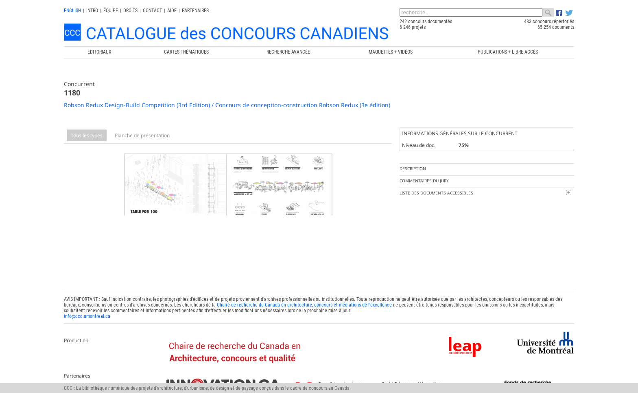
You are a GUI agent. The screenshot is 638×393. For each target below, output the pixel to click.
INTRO (92, 10)
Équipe (110, 10)
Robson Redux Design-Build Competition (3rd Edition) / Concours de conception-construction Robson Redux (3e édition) (227, 105)
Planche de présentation (142, 135)
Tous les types (87, 135)
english (72, 10)
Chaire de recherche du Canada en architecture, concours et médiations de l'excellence (304, 301)
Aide (172, 10)
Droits (130, 10)
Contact (152, 10)
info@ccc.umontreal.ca (87, 312)
